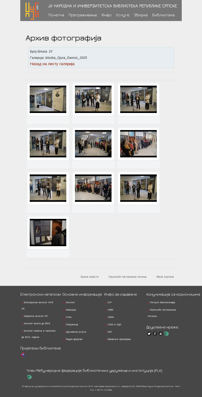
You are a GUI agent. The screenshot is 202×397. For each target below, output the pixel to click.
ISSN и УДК (114, 324)
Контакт (70, 302)
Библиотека (163, 15)
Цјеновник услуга (76, 332)
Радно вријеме (74, 339)
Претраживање (83, 15)
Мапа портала (165, 276)
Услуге (122, 15)
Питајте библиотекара (162, 302)
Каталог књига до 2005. (37, 323)
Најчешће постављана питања (128, 276)
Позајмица (72, 324)
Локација (71, 309)
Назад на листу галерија (52, 63)
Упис (69, 317)
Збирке (141, 15)
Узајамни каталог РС (36, 316)
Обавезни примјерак (119, 339)
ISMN (111, 317)
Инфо (107, 15)
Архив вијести (89, 276)
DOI (110, 332)
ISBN (110, 309)
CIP (110, 302)
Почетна (56, 15)
